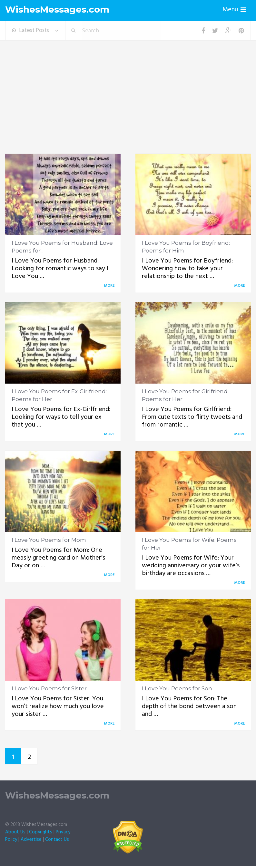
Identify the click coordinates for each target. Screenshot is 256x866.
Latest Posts (30, 30)
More (110, 286)
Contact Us (57, 839)
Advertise (31, 839)
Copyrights (40, 832)
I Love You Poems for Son (177, 688)
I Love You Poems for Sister (49, 688)
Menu (230, 10)
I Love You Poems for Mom (49, 540)
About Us (15, 832)
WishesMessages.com (57, 9)
